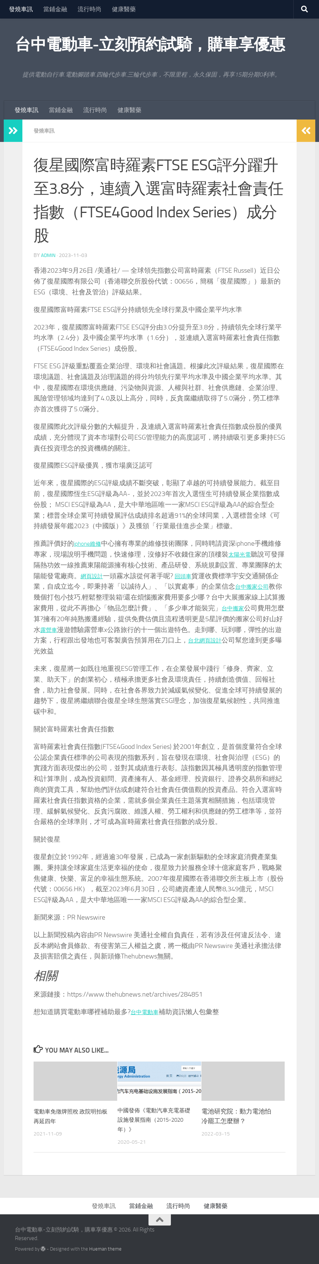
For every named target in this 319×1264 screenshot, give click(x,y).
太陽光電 (248, 554)
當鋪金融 (55, 9)
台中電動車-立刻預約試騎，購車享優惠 (150, 44)
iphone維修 (90, 543)
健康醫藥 (124, 9)
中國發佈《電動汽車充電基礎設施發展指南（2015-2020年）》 (155, 1119)
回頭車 (203, 575)
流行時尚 (89, 9)
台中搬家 (261, 608)
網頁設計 (107, 575)
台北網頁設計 (242, 640)
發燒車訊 (21, 9)
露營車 (84, 629)
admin (48, 255)
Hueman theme (105, 1248)
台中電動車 (147, 1011)
